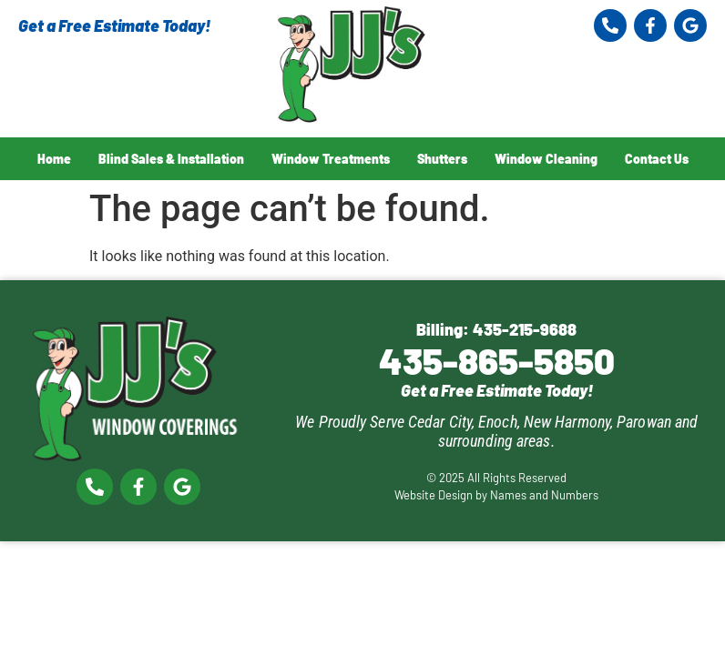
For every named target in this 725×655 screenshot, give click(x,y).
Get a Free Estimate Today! (114, 25)
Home (54, 158)
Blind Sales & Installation (171, 158)
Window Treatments (330, 158)
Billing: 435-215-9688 (496, 329)
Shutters (442, 158)
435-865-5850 (497, 360)
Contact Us (657, 158)
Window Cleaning (546, 158)
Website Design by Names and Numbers (496, 495)
